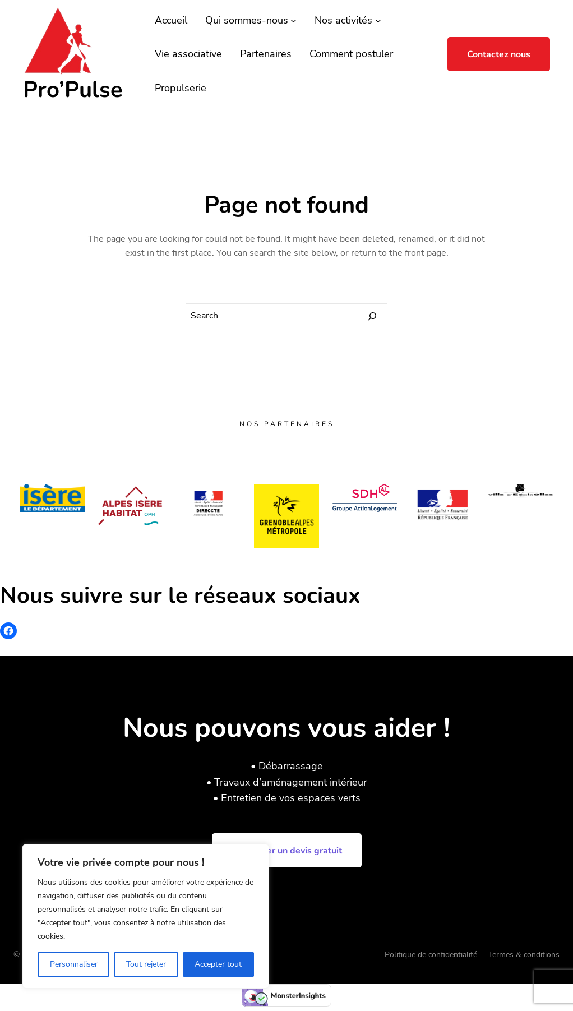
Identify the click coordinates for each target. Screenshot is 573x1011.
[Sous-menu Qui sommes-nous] (293, 20)
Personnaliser (74, 964)
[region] (145, 916)
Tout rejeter (146, 964)
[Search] (372, 316)
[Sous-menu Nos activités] (378, 20)
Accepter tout (218, 964)
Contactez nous (498, 54)
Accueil (171, 20)
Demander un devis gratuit (287, 850)
